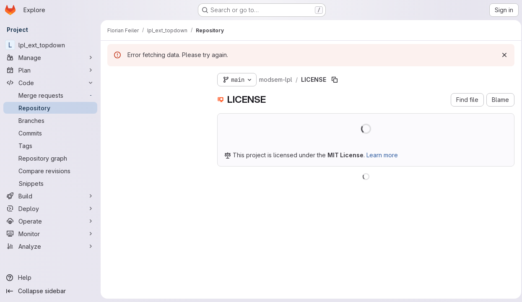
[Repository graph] (50, 158)
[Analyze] (50, 246)
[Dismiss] (502, 55)
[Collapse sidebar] (50, 291)
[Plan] (50, 70)
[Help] (50, 278)
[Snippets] (50, 183)
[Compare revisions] (50, 171)
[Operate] (50, 221)
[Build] (50, 196)
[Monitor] (50, 234)
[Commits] (50, 133)
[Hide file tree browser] (114, 78)
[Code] (50, 83)
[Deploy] (50, 208)
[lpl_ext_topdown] (50, 45)
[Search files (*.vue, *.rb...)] (155, 95)
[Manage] (50, 57)
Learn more (382, 155)
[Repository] (50, 108)
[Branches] (50, 120)
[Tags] (50, 145)
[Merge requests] (50, 95)
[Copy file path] (334, 79)
